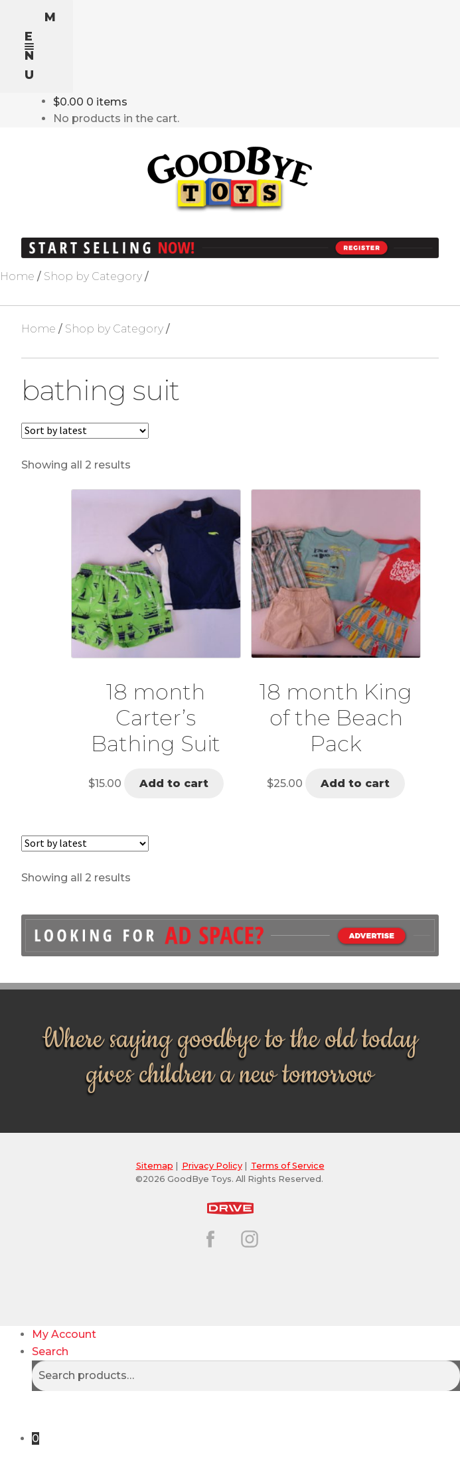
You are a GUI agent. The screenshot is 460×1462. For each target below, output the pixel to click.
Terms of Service (288, 1166)
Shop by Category (93, 276)
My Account (64, 1334)
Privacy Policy (212, 1166)
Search (50, 1351)
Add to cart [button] (173, 783)
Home (17, 276)
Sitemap (154, 1166)
